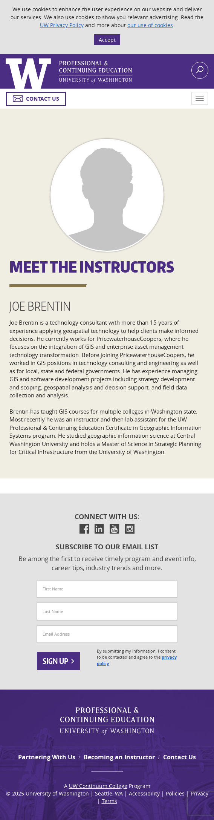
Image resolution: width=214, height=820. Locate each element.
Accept (107, 39)
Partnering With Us (46, 757)
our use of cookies (150, 25)
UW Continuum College (98, 785)
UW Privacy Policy (62, 25)
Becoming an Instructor (119, 757)
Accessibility (144, 793)
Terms (109, 801)
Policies (175, 793)
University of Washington (57, 793)
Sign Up (58, 661)
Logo (6, 58)
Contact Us (179, 757)
